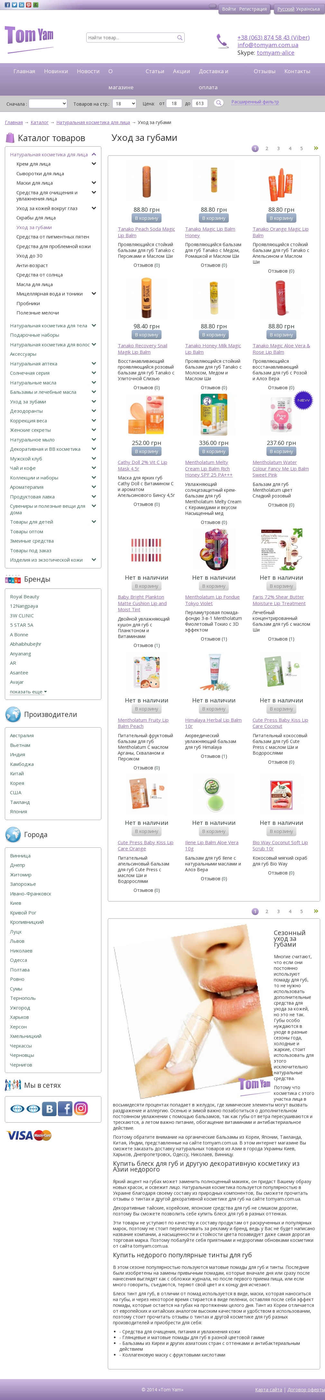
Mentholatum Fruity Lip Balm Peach (143, 723)
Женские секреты (53, 430)
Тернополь (23, 998)
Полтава (20, 970)
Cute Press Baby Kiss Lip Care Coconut (280, 723)
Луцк (16, 932)
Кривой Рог (23, 913)
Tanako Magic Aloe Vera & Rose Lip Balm (281, 349)
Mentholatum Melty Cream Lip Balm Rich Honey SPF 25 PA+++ (209, 468)
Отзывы (265, 71)
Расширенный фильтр (255, 102)
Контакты (297, 71)
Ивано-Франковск (30, 894)
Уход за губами (34, 227)
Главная (24, 71)
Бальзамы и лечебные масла (53, 392)
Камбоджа (22, 764)
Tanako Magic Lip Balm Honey (210, 232)
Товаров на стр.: (91, 104)
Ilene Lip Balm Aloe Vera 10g (211, 845)
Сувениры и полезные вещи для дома (53, 509)
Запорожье (23, 884)
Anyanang (20, 654)
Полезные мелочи (37, 313)
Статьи (155, 71)
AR (13, 663)
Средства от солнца (39, 275)
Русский (285, 9)
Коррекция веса (53, 421)
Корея (17, 783)
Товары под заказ (30, 550)
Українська (308, 9)
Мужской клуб (53, 459)
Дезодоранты (53, 411)
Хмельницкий (26, 1036)
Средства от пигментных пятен (52, 237)
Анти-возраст (32, 265)
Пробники (28, 303)
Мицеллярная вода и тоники (56, 294)
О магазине (121, 79)
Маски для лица (56, 183)
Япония (18, 811)
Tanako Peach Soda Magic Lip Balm (146, 232)
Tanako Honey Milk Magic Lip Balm (213, 349)
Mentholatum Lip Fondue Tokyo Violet (212, 600)
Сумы (16, 989)
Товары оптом (26, 531)
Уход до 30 (29, 256)
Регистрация (253, 9)
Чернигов (21, 1065)
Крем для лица (56, 164)
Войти (229, 9)
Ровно (17, 979)
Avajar (17, 682)
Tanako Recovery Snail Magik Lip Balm (142, 349)
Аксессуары (23, 354)
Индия (17, 754)
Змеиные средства (32, 541)
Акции (181, 71)
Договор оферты (306, 1389)
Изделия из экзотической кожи (53, 560)
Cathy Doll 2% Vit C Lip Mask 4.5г (142, 465)
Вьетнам (20, 745)
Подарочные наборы (34, 335)
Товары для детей (53, 522)
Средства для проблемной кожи (53, 246)
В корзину (146, 218)
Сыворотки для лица (40, 173)
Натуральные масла (53, 383)
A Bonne (19, 635)
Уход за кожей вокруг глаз (56, 208)
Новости (88, 71)
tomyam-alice (275, 52)
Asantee (19, 673)
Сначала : (16, 104)
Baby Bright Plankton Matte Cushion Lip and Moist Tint (142, 603)
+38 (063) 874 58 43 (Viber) (273, 37)
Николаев (21, 951)
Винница (20, 856)
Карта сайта (268, 1389)
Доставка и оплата (213, 79)
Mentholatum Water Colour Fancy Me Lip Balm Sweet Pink (281, 468)
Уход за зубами (53, 402)
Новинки (56, 71)
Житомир (21, 875)
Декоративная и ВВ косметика (53, 449)
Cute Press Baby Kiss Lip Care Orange (145, 845)
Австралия (22, 735)
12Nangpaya (24, 606)
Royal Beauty (24, 597)
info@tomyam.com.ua (267, 45)
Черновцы (22, 1055)
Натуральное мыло (53, 440)
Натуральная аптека (53, 364)
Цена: (149, 104)
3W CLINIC (22, 616)
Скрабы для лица (36, 218)
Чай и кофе (53, 468)
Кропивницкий (27, 922)
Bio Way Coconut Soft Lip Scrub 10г (280, 845)
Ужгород (20, 1008)
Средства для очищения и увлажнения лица (56, 195)
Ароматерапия (53, 487)
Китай (17, 773)
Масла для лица (34, 284)
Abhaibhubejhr (26, 644)
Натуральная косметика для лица (53, 154)
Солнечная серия (53, 373)
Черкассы (21, 1046)
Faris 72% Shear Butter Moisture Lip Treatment (279, 600)
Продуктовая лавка (53, 497)
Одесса (18, 960)
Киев (15, 903)
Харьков (19, 1017)
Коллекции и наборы (53, 478)
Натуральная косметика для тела (53, 326)
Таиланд (20, 802)
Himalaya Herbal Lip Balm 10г (213, 723)
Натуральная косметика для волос (53, 345)
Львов (17, 941)
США (15, 792)
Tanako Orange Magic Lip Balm (281, 232)
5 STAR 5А (21, 625)
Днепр (17, 865)
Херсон (18, 1027)
